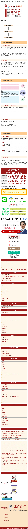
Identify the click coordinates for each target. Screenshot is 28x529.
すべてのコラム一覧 (5, 406)
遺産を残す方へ (6, 520)
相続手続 (3, 324)
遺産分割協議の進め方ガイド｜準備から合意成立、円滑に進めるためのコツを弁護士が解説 (14, 469)
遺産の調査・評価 (5, 388)
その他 (3, 379)
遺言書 (3, 360)
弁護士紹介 (6, 514)
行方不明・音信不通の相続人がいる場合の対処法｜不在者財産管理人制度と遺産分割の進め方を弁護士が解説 (14, 442)
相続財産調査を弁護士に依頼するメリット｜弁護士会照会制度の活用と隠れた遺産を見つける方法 (14, 467)
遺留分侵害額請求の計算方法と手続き (8, 267)
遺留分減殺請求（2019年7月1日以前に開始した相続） (10, 396)
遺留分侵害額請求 (5, 341)
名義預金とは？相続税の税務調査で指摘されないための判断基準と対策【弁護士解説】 (14, 464)
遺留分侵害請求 (4, 394)
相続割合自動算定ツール (6, 307)
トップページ (4, 285)
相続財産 (3, 364)
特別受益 (3, 390)
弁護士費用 (4, 294)
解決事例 (3, 300)
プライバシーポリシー (5, 298)
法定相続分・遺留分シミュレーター (7, 305)
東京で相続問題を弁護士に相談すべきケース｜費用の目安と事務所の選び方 (14, 269)
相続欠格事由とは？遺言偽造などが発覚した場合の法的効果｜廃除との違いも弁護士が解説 (14, 451)
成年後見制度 (4, 332)
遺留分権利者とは (5, 343)
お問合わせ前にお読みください (7, 278)
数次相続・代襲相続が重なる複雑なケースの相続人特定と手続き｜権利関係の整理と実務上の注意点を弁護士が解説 (14, 454)
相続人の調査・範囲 (5, 386)
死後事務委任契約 (5, 312)
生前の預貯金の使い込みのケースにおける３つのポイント (11, 349)
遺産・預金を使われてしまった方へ (7, 353)
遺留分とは (4, 337)
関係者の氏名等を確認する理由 (7, 280)
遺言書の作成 (4, 326)
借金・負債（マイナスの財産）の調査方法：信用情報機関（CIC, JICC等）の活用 (14, 439)
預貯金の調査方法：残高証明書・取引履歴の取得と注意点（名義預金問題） (13, 433)
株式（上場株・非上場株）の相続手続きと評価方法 (10, 437)
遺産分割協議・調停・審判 (6, 370)
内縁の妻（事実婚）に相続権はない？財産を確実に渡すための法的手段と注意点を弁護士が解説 (14, 445)
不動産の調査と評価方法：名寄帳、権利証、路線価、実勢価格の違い (12, 435)
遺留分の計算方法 (5, 339)
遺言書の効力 (4, 384)
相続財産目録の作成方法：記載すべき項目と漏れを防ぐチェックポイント (13, 431)
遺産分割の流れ (4, 398)
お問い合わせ (4, 296)
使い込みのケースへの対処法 (7, 355)
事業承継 (3, 330)
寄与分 (3, 392)
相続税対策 (4, 328)
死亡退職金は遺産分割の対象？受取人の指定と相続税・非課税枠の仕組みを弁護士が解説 (14, 461)
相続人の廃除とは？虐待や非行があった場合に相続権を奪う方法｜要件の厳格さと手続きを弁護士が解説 (14, 448)
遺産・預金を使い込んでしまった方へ (8, 351)
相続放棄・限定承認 (5, 322)
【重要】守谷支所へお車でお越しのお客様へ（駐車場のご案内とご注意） (13, 276)
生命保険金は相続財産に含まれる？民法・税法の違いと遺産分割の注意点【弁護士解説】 (14, 458)
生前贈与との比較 (5, 426)
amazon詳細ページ (4, 483)
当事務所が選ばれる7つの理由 (7, 287)
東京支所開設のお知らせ (6, 274)
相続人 (3, 362)
